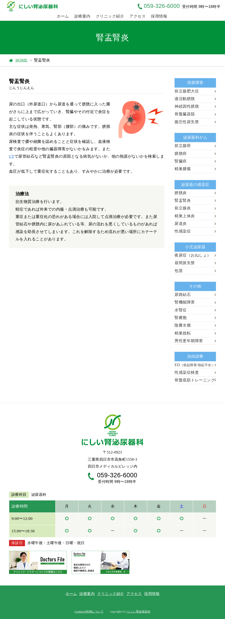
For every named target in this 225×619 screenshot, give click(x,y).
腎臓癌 (181, 161)
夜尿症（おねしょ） (193, 255)
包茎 (179, 271)
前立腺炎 (183, 208)
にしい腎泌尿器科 (138, 611)
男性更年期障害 (189, 341)
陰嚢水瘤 (183, 325)
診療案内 (82, 16)
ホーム (63, 16)
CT (11, 156)
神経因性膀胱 (187, 106)
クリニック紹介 (110, 16)
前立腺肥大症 (187, 91)
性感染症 (183, 231)
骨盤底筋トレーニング (195, 380)
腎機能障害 (185, 302)
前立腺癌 (183, 146)
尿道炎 (181, 223)
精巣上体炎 (185, 216)
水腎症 (181, 310)
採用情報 (159, 16)
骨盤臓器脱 (185, 114)
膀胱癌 (181, 153)
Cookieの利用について (89, 611)
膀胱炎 (181, 193)
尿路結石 (183, 294)
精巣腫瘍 (183, 169)
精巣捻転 (183, 333)
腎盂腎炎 (183, 200)
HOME (22, 60)
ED (195, 365)
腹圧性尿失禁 (187, 122)
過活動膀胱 (185, 99)
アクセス (137, 16)
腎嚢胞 (181, 318)
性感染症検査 (187, 372)
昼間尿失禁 (185, 263)
